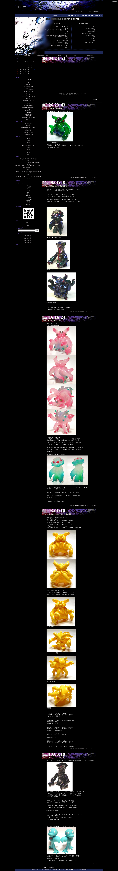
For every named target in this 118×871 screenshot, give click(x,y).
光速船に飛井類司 (28, 105)
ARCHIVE (58, 56)
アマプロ (28, 95)
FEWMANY (29, 112)
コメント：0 (87, 177)
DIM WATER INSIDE (82, 869)
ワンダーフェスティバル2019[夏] (59, 26)
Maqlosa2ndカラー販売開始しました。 (56, 108)
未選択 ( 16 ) (28, 124)
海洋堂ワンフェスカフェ (28, 117)
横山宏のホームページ (28, 100)
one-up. (28, 109)
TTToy (21, 6)
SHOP (28, 81)
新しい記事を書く (28, 86)
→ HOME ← (45, 867)
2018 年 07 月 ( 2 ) (28, 240)
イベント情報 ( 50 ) (28, 134)
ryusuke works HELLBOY (28, 96)
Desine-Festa (28, 114)
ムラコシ (28, 103)
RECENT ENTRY (27, 56)
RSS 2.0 (28, 225)
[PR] (44, 62)
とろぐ (28, 82)
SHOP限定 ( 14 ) (28, 132)
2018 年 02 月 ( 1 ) (28, 242)
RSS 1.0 (28, 224)
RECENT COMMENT (42, 56)
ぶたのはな (28, 93)
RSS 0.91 (28, 222)
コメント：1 (87, 863)
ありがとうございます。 (88, 33)
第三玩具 (28, 116)
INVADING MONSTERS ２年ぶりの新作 (57, 514)
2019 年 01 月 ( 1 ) (28, 237)
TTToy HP (28, 79)
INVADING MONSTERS (79, 177)
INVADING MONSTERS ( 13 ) (28, 127)
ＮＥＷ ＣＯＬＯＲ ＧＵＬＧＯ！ (55, 757)
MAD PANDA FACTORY (28, 107)
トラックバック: (93, 177)
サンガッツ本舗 (28, 89)
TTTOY (28, 190)
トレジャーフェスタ (28, 119)
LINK (74, 56)
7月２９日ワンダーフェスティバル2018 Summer (28, 176)
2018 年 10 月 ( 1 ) (28, 238)
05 (101, 15)
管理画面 (28, 84)
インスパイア (28, 88)
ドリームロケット (28, 91)
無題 (94, 26)
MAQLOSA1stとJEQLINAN (52, 320)
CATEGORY (90, 56)
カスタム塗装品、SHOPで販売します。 (56, 186)
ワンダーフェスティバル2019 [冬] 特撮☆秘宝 (28, 162)
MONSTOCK (28, 110)
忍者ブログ (34, 869)
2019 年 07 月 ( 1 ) (28, 235)
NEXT (50, 867)
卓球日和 (28, 98)
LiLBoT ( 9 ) (28, 130)
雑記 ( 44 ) (28, 125)
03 (52, 15)
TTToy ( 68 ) (28, 129)
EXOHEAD (28, 102)
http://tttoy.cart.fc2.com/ (63, 307)
